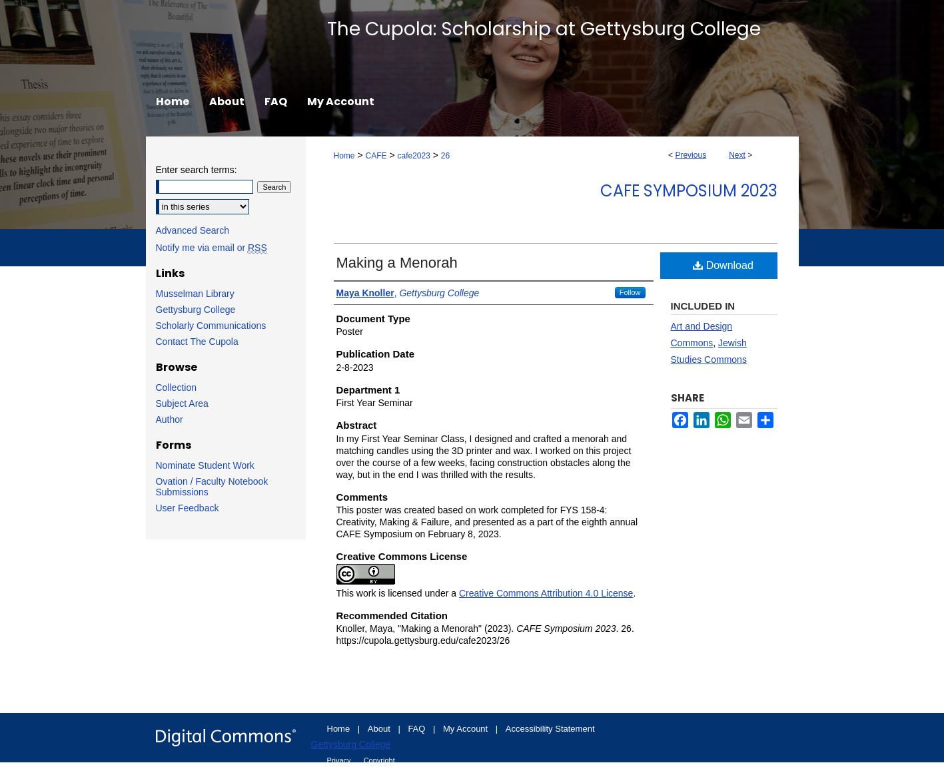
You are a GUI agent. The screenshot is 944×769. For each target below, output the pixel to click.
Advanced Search (193, 230)
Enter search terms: (196, 169)
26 (445, 155)
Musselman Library (195, 293)
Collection (176, 387)
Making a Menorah (397, 262)
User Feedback (187, 508)
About (380, 729)
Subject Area (182, 403)
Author (169, 419)
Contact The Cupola (197, 341)
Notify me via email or (211, 247)
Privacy (340, 760)
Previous (690, 155)
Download (723, 265)
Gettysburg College (196, 309)
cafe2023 (413, 155)
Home (344, 155)
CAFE (375, 155)
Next (737, 155)
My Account (466, 729)
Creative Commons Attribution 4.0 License (546, 593)
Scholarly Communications (211, 325)
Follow (630, 292)
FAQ (418, 729)
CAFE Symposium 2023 (688, 191)
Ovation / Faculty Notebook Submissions (212, 486)
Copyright (379, 760)
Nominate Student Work (205, 465)
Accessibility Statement (550, 729)
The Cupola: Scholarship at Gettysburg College (544, 29)
